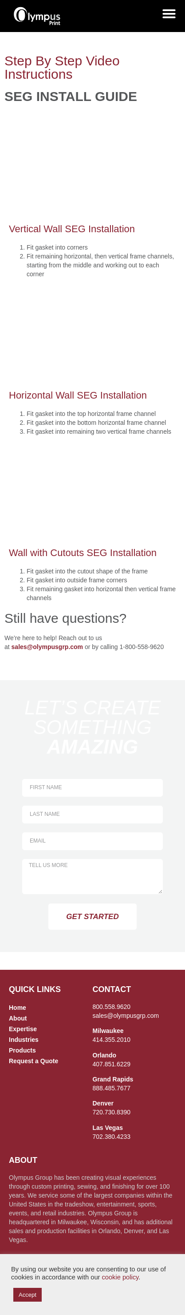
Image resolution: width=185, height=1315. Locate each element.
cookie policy (120, 1277)
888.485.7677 (112, 1088)
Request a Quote (33, 1061)
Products (22, 1050)
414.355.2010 (112, 1039)
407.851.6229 (112, 1064)
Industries (24, 1039)
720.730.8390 (112, 1112)
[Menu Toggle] (169, 14)
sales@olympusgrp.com (47, 646)
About (18, 1018)
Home (17, 1007)
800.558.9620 (112, 1006)
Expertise (23, 1029)
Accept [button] (27, 1294)
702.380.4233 (112, 1136)
